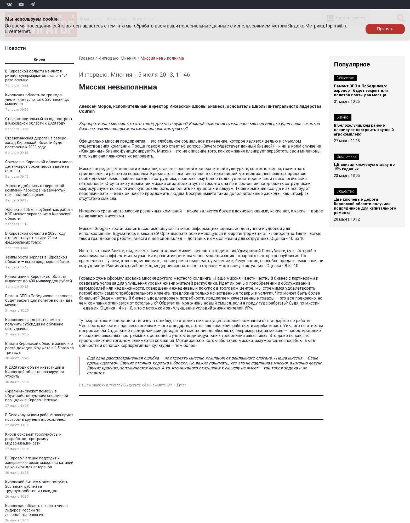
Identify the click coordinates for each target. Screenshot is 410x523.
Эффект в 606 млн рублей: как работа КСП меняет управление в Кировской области (39, 214)
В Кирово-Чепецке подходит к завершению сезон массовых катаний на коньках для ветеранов (39, 462)
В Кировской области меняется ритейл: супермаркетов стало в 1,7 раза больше (36, 75)
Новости (15, 48)
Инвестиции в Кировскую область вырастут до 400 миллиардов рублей (38, 278)
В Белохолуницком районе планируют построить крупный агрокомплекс (39, 417)
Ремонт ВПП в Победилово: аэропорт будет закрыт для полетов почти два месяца (38, 300)
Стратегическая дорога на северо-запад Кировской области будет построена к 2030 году (36, 142)
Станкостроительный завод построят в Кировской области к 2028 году (38, 121)
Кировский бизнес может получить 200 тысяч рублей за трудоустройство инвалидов (36, 486)
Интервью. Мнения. (117, 58)
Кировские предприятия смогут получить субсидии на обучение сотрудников (34, 324)
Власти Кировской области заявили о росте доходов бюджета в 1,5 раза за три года (39, 348)
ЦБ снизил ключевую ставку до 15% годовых (364, 166)
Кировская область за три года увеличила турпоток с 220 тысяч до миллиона (37, 99)
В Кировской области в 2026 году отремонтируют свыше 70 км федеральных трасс (35, 238)
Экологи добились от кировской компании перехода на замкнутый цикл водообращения (35, 190)
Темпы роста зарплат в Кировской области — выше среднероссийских (37, 259)
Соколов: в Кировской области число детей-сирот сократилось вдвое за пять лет (39, 166)
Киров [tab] (39, 59)
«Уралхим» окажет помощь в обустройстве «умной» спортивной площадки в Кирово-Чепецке (36, 395)
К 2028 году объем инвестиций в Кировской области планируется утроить (34, 372)
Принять (385, 29)
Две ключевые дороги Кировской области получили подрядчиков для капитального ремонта (365, 206)
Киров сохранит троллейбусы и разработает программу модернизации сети (33, 439)
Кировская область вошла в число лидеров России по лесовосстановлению (36, 510)
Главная (86, 58)
